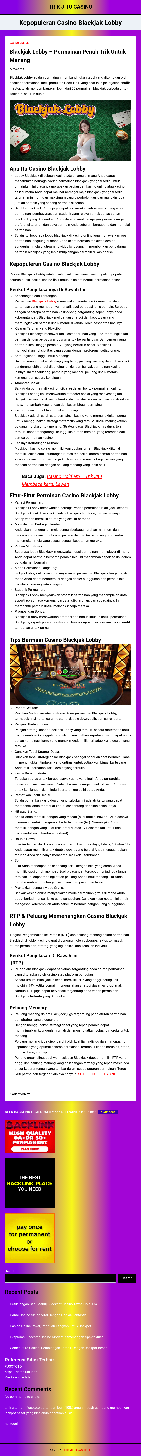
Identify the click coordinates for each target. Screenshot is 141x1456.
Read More (20, 1093)
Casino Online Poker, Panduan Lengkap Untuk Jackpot (50, 1326)
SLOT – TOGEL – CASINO (97, 1074)
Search (10, 1271)
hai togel (11, 1424)
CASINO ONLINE (19, 43)
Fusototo (33, 1407)
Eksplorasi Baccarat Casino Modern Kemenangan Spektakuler (56, 1337)
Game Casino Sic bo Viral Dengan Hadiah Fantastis (48, 1315)
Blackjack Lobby (44, 301)
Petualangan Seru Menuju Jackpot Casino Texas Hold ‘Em (53, 1304)
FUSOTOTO (13, 1366)
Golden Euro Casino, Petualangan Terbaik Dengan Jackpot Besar (58, 1348)
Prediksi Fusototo (18, 1377)
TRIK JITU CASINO (76, 1450)
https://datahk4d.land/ (22, 1372)
